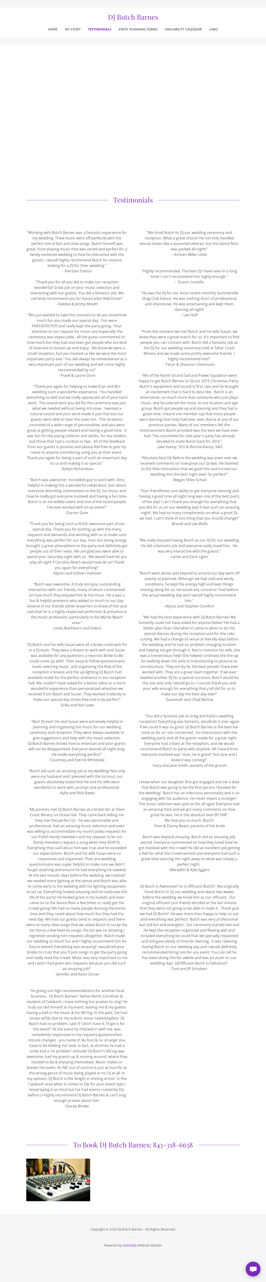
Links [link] (213, 29)
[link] (133, 18)
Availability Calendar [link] (183, 29)
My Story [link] (73, 29)
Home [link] (53, 29)
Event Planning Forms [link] (138, 29)
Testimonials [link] (99, 29)
